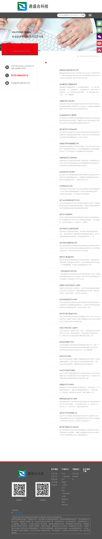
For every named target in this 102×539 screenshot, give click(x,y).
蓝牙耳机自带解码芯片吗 (68, 243)
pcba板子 (24, 524)
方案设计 (75, 469)
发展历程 (54, 479)
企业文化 (54, 476)
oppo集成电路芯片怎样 (56, 524)
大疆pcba (15, 524)
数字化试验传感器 (61, 528)
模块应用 (65, 505)
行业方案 (75, 473)
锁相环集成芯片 (83, 521)
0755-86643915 (19, 75)
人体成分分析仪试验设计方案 (72, 530)
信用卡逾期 (18, 513)
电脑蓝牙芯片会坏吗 (67, 384)
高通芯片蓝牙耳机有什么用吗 (70, 285)
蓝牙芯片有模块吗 (66, 214)
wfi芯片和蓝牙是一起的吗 (68, 328)
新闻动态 (54, 485)
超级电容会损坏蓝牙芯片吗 (69, 70)
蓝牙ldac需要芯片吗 (67, 342)
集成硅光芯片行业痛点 (59, 526)
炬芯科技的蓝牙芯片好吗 (68, 299)
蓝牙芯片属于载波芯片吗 (68, 314)
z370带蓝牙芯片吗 (66, 186)
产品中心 (65, 469)
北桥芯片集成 (45, 526)
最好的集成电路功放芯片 (68, 519)
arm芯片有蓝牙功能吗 (67, 370)
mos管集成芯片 (71, 521)
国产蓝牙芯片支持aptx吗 (68, 129)
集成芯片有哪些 (34, 526)
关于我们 (54, 469)
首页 (81, 56)
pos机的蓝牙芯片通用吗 (68, 115)
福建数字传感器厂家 (27, 521)
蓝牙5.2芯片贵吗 (65, 356)
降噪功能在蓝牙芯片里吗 (68, 399)
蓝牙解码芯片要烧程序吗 (68, 84)
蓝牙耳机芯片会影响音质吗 (69, 228)
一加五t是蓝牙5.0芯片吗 (68, 271)
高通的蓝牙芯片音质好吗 (68, 158)
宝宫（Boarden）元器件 (66, 493)
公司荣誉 (54, 482)
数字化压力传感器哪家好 (29, 528)
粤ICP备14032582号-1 (55, 517)
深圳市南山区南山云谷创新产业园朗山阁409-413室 (22, 67)
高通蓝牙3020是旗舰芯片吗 (69, 143)
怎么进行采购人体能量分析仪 (40, 530)
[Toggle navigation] (90, 15)
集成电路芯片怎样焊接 (73, 524)
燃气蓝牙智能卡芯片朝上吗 (69, 427)
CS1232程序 (56, 530)
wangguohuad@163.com (20, 83)
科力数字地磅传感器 (46, 528)
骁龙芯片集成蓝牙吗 (67, 257)
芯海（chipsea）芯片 (66, 476)
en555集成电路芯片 (75, 528)
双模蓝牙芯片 (32, 519)
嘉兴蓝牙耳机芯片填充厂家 (44, 521)
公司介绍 (54, 473)
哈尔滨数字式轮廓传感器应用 (49, 519)
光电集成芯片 (59, 521)
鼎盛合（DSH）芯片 (65, 485)
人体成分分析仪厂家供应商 (38, 524)
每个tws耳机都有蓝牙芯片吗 (70, 200)
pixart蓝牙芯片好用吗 (67, 172)
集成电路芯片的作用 (76, 526)
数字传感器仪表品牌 (19, 519)
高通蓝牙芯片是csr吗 (67, 101)
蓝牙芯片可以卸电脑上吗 (68, 413)
